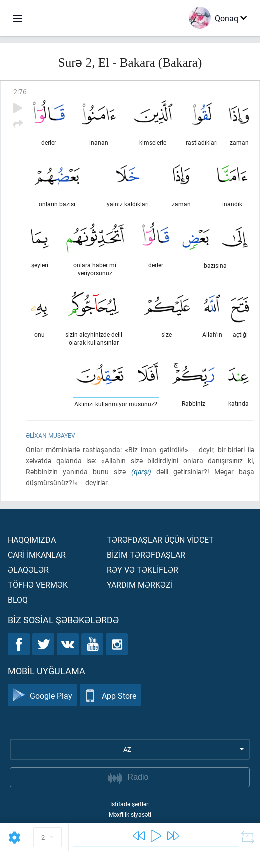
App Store (110, 695)
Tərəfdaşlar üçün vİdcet (160, 539)
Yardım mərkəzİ (140, 584)
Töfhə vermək (38, 584)
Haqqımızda (32, 539)
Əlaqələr (28, 569)
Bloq (18, 599)
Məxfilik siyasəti (130, 814)
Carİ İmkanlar (37, 554)
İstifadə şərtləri (130, 804)
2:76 (20, 91)
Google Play (42, 695)
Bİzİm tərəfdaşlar (146, 554)
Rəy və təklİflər (142, 569)
